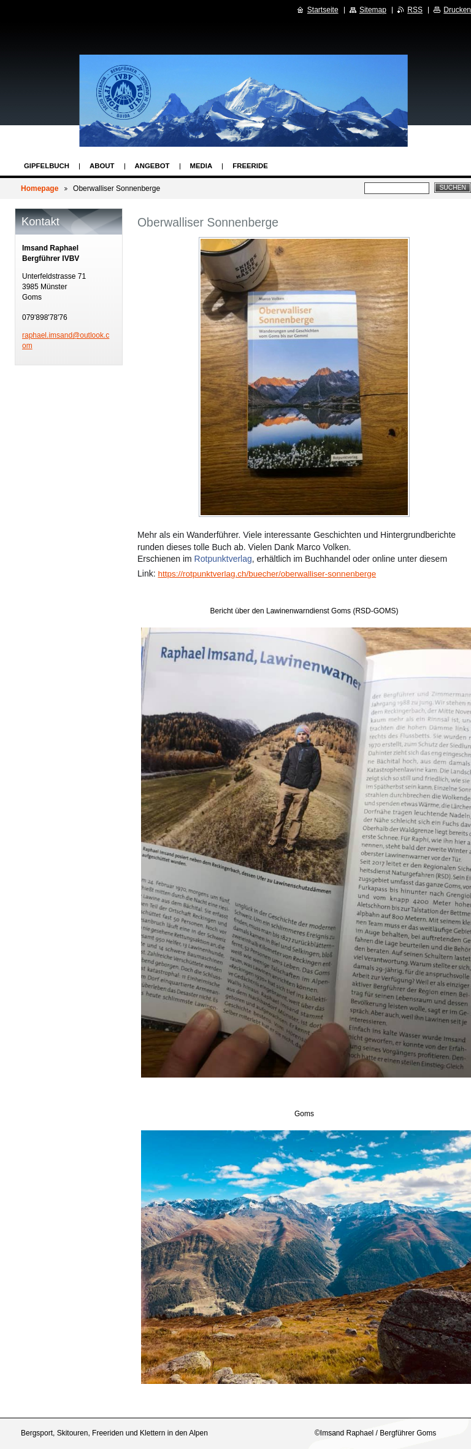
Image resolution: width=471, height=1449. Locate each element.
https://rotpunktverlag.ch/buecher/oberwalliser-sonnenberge (267, 573)
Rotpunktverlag (223, 559)
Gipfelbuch (46, 165)
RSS (415, 10)
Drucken (457, 10)
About (102, 165)
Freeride (250, 165)
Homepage (39, 188)
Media (201, 165)
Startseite (323, 10)
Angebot (152, 165)
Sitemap (372, 10)
